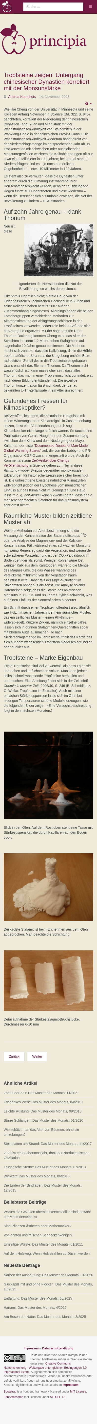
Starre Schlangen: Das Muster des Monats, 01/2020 (43, 1120)
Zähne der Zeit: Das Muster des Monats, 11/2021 (41, 1093)
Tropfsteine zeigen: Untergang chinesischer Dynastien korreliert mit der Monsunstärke (46, 81)
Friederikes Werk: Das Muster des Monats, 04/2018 (43, 1102)
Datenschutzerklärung (57, 1348)
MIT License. (78, 1391)
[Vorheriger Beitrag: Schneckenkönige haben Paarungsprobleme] (14, 1056)
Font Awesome (13, 1397)
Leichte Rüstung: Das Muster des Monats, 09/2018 (42, 1111)
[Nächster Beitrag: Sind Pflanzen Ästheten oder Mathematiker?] (37, 1056)
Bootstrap (10, 1391)
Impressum (31, 1348)
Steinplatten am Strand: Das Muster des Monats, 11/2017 (48, 1144)
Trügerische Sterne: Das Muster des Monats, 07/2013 (45, 1167)
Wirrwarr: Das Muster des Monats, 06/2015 (37, 1176)
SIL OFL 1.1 (58, 1397)
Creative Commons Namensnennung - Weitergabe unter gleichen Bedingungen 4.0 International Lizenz (45, 1368)
